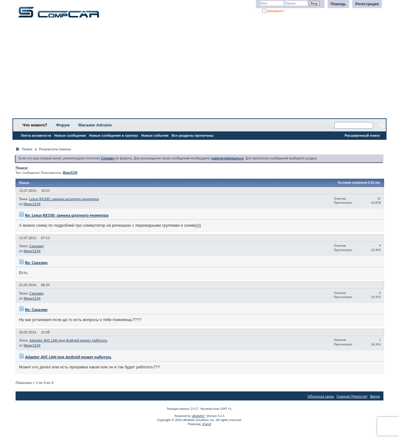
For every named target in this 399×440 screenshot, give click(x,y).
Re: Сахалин (36, 262)
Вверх (375, 396)
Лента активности (36, 135)
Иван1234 (32, 203)
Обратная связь (321, 396)
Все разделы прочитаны (192, 135)
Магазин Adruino (95, 125)
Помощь (338, 4)
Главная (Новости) (352, 396)
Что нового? (34, 125)
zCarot (206, 424)
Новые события (155, 135)
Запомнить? (273, 11)
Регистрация (367, 4)
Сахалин (36, 246)
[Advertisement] (195, 70)
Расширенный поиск (362, 135)
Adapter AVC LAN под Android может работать (68, 340)
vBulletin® (199, 416)
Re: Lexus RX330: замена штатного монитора (66, 215)
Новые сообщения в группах (113, 135)
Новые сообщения (70, 135)
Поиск (27, 149)
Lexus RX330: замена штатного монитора (64, 198)
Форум (63, 125)
